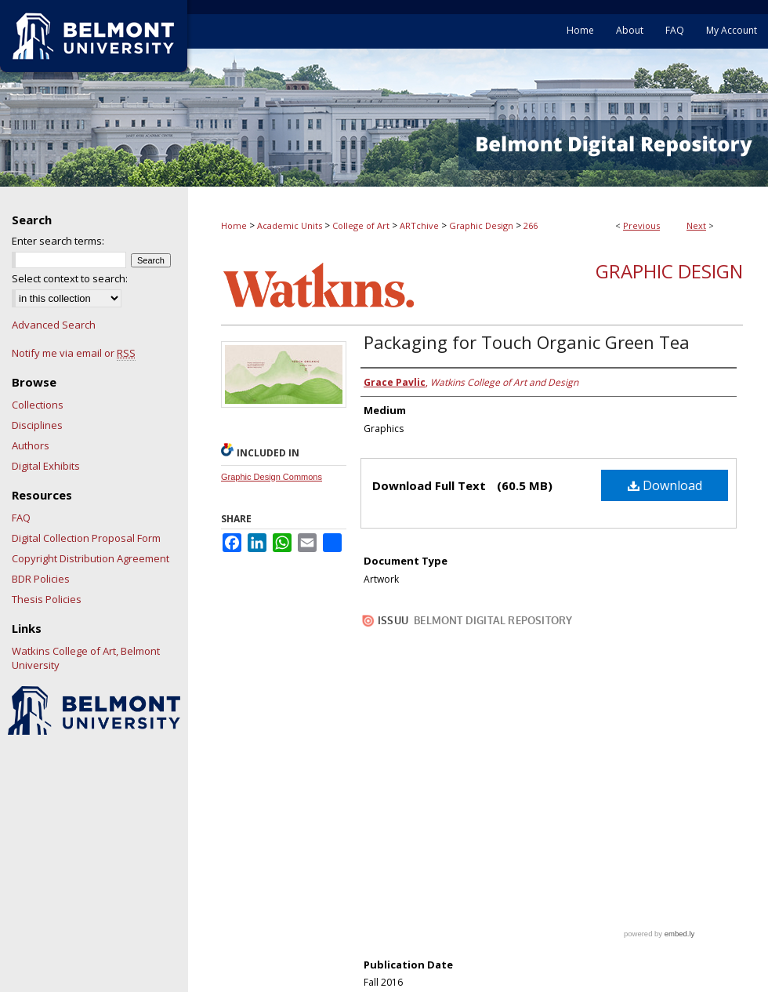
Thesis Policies (47, 599)
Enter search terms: (58, 241)
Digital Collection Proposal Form (86, 538)
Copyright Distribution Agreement (90, 558)
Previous (641, 225)
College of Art (360, 225)
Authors (30, 445)
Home (234, 225)
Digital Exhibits (46, 466)
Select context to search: (70, 278)
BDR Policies (41, 579)
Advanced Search (54, 325)
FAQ (21, 518)
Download (665, 485)
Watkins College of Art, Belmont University (86, 658)
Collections (37, 405)
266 (530, 225)
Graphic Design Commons (271, 476)
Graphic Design (481, 225)
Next (696, 225)
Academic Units (289, 225)
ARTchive (419, 225)
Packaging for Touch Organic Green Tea (527, 342)
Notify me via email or (74, 353)
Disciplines (37, 425)
